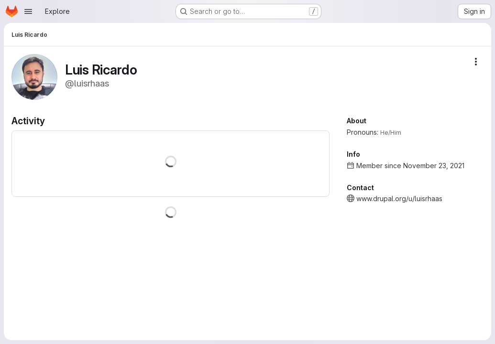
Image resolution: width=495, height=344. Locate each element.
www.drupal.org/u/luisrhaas (399, 198)
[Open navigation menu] (28, 11)
